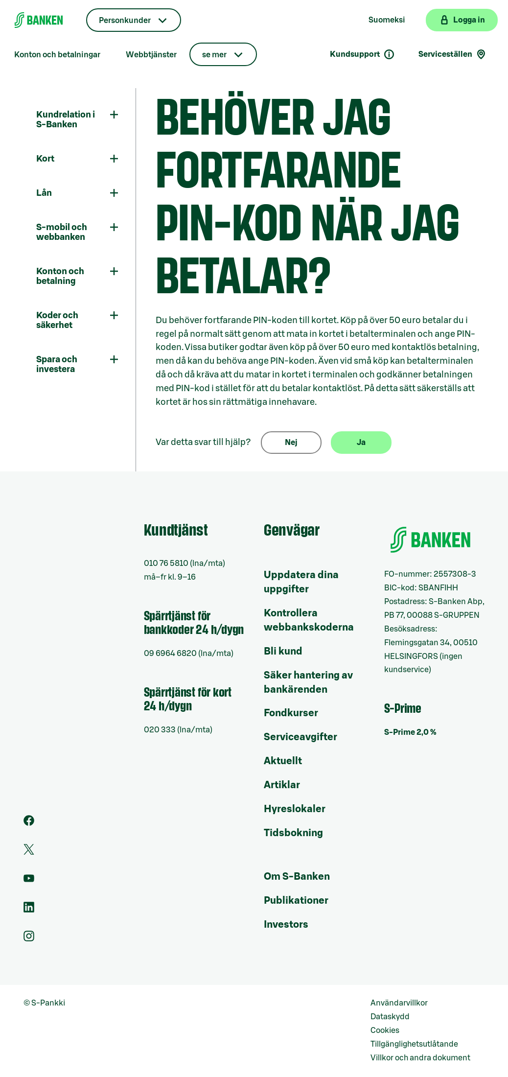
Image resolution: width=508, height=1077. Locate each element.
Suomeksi (387, 20)
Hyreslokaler (294, 809)
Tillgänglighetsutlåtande (414, 1044)
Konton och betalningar (57, 55)
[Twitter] (28, 852)
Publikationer (296, 901)
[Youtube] (28, 881)
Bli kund (283, 651)
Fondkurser (291, 713)
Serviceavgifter (300, 737)
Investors (286, 925)
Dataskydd (390, 1017)
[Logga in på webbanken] (462, 20)
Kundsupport (362, 54)
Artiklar (282, 785)
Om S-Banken (297, 877)
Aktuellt (283, 761)
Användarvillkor (399, 1003)
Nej (291, 442)
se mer (214, 55)
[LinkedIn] (28, 910)
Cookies (384, 1030)
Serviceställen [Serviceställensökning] (452, 54)
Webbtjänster (151, 55)
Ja (361, 442)
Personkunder (125, 20)
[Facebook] (28, 823)
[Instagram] (28, 939)
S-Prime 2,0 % (410, 732)
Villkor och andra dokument (420, 1058)
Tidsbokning (293, 833)
